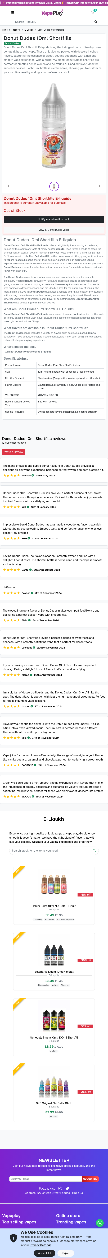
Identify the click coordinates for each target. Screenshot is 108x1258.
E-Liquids (29, 30)
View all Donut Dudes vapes (54, 229)
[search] (95, 22)
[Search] (52, 22)
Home (5, 30)
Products (16, 30)
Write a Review (13, 452)
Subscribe (90, 1178)
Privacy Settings (40, 1245)
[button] (13, 13)
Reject (66, 1253)
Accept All (44, 1253)
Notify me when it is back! (54, 219)
